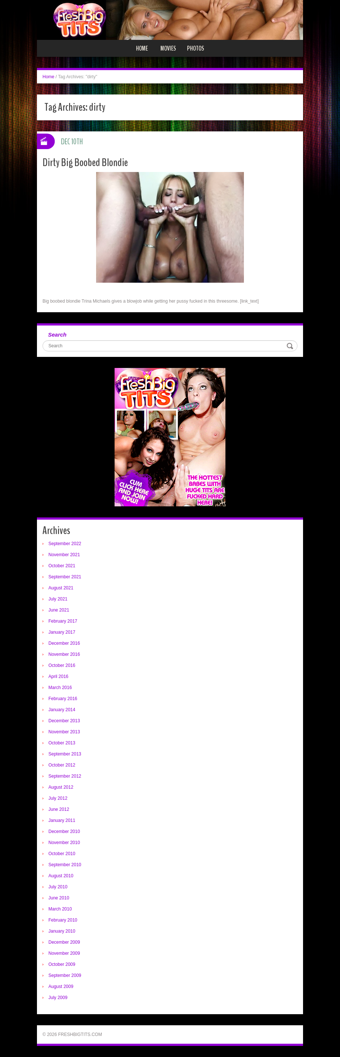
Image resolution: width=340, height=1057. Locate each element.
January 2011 (61, 820)
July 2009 (57, 997)
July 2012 (57, 798)
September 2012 (64, 776)
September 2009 (64, 975)
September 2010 (64, 864)
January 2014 (61, 709)
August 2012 (60, 787)
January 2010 (61, 931)
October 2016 (61, 665)
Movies (168, 48)
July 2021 (57, 599)
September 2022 (64, 543)
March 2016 (60, 687)
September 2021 (64, 576)
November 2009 (64, 953)
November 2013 (64, 731)
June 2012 (58, 809)
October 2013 (61, 743)
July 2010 (57, 886)
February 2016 (62, 698)
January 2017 (61, 632)
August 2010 (60, 875)
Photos (195, 48)
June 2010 (58, 898)
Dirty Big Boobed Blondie (85, 162)
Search (57, 334)
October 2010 (61, 853)
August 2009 (60, 986)
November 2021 (64, 554)
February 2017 (62, 621)
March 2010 (60, 909)
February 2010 (62, 920)
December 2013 (64, 720)
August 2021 (60, 588)
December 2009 (64, 942)
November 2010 (64, 842)
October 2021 (61, 565)
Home (142, 48)
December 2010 (64, 831)
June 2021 (58, 610)
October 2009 (61, 964)
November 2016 (64, 654)
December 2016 (64, 643)
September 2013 (64, 754)
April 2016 (58, 676)
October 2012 (61, 765)
